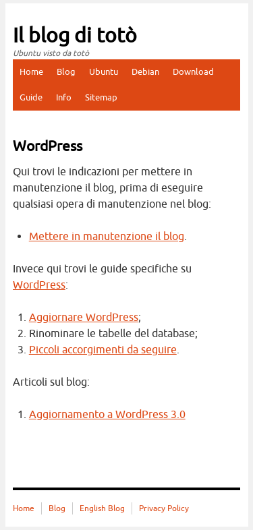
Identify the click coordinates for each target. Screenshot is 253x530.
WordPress (39, 285)
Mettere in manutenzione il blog (106, 236)
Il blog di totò (75, 36)
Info (64, 97)
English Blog (102, 508)
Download (193, 72)
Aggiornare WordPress (83, 317)
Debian (145, 72)
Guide (31, 97)
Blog (66, 72)
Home (31, 72)
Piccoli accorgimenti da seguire (103, 350)
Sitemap (101, 97)
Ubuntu (103, 72)
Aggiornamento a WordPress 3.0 (107, 414)
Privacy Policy (164, 508)
